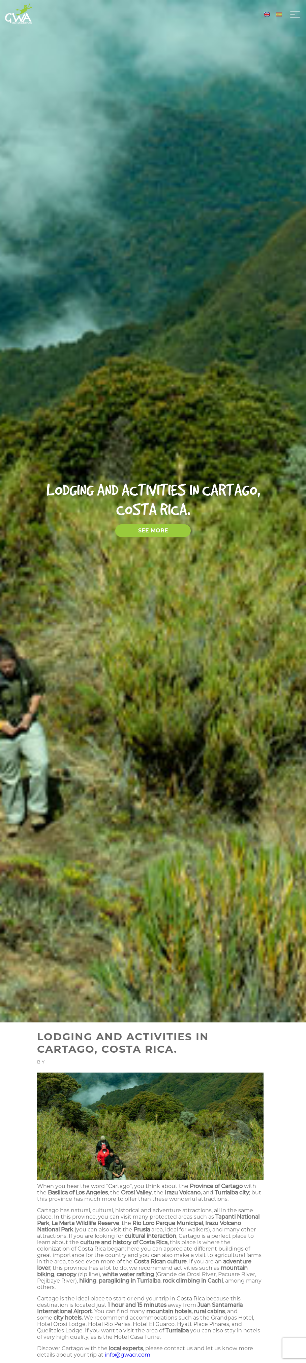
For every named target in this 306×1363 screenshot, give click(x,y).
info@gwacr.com (127, 1355)
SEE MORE (153, 530)
